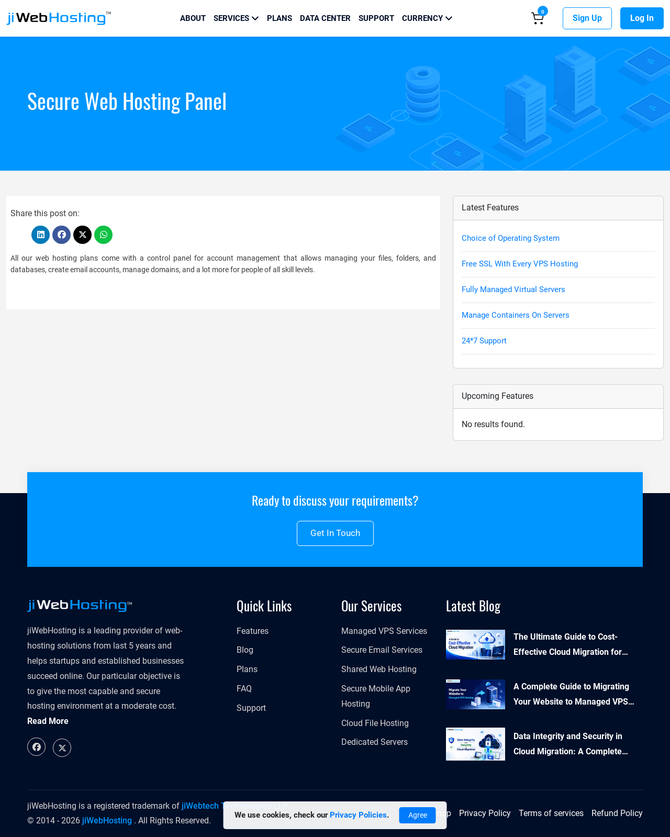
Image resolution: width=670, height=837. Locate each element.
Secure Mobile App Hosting (375, 696)
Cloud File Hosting (375, 723)
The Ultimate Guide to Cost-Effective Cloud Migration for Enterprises (567, 646)
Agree (417, 815)
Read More (48, 721)
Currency (427, 18)
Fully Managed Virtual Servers (513, 289)
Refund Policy (617, 813)
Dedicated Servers (374, 742)
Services (236, 18)
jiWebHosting (107, 820)
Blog (245, 650)
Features (253, 631)
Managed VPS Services (384, 631)
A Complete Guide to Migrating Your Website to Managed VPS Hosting (571, 696)
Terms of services (551, 813)
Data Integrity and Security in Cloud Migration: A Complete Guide (567, 745)
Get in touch (335, 533)
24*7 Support (484, 340)
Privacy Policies (358, 815)
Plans (279, 18)
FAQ (244, 689)
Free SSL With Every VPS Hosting (520, 264)
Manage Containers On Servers (516, 315)
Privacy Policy (485, 813)
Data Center (325, 18)
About (193, 18)
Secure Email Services (381, 650)
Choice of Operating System (511, 238)
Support (376, 18)
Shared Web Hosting (379, 669)
